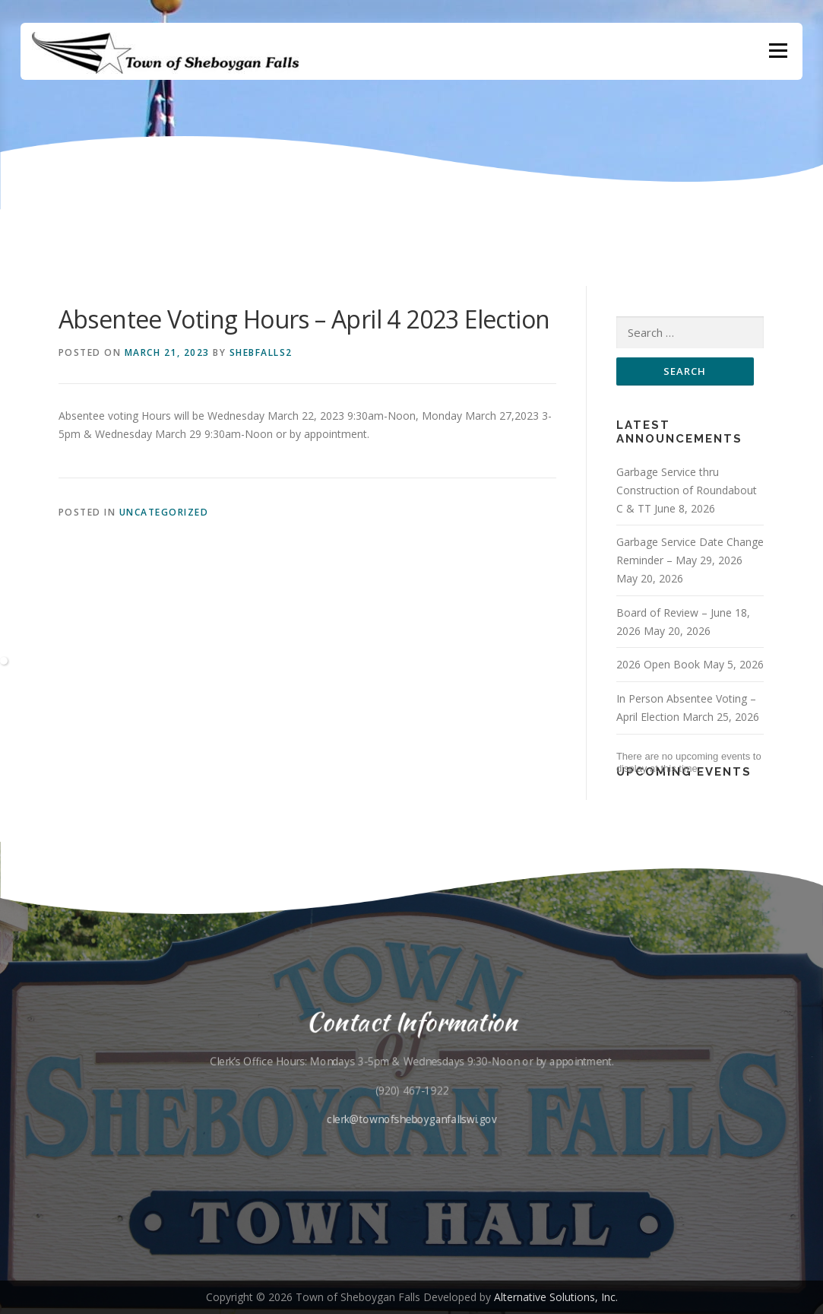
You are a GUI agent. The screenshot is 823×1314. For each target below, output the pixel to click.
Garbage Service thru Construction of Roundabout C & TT (686, 490)
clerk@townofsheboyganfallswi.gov (412, 1118)
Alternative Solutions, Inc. (556, 1297)
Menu (777, 51)
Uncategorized (164, 512)
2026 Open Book (658, 664)
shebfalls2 (261, 352)
